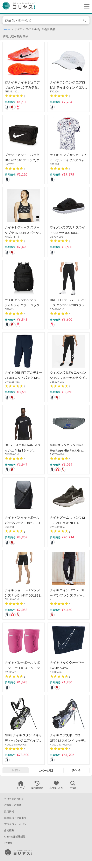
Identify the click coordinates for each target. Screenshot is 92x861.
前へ (16, 770)
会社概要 (9, 830)
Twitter (8, 842)
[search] (85, 20)
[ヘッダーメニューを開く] (86, 6)
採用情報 (9, 811)
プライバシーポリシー (16, 824)
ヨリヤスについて (14, 799)
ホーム (6, 29)
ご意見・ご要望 (12, 805)
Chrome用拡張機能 (15, 836)
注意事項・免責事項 (15, 817)
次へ (76, 770)
